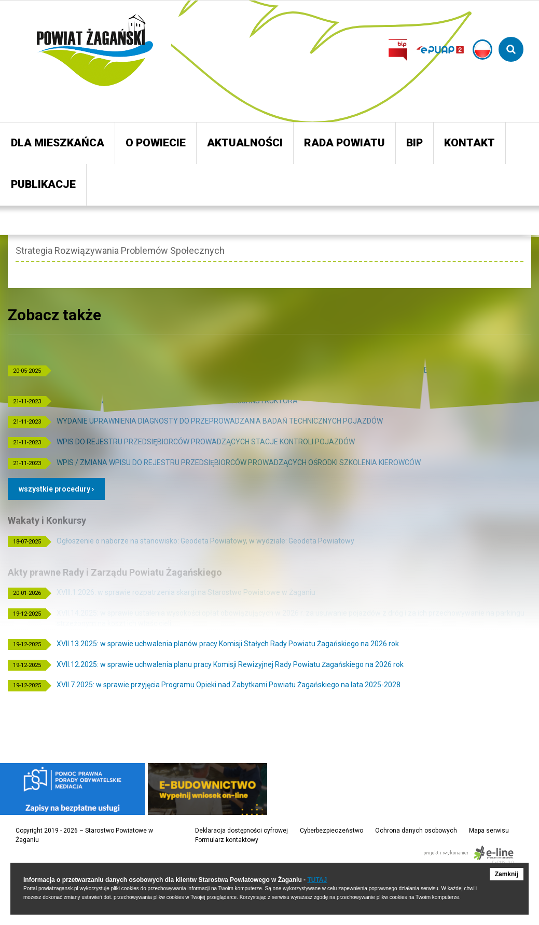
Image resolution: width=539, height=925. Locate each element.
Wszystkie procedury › (56, 489)
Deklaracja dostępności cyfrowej (241, 830)
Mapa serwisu (489, 830)
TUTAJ (317, 879)
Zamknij (506, 874)
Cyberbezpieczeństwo (331, 830)
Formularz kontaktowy (226, 840)
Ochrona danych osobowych (416, 830)
